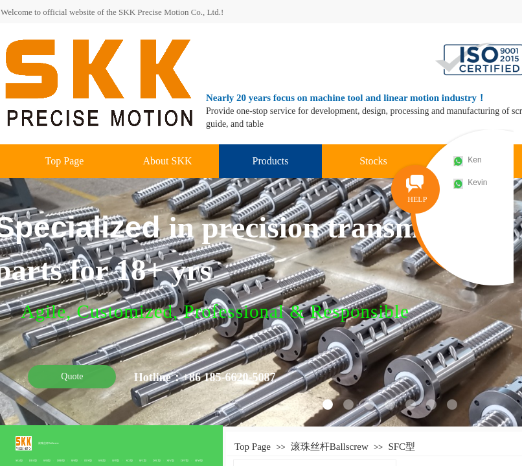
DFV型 (184, 460)
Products (271, 160)
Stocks (373, 160)
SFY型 (115, 460)
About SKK (167, 160)
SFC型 (142, 460)
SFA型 (19, 460)
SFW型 (199, 460)
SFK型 (102, 460)
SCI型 (129, 460)
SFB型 (47, 460)
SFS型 (74, 460)
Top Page (64, 160)
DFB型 (61, 460)
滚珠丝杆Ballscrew (48, 443)
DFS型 (87, 460)
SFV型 (170, 460)
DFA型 (33, 460)
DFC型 (157, 460)
